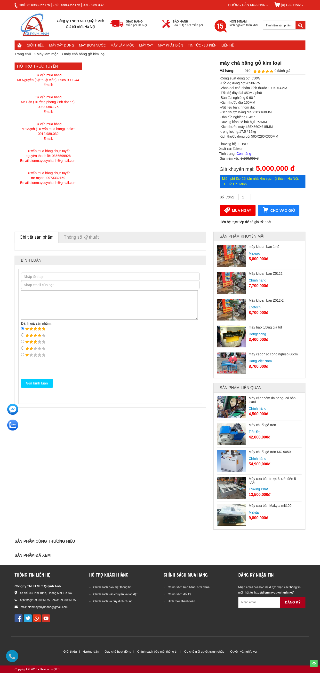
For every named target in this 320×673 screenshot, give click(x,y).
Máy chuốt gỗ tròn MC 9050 (270, 452)
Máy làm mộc (122, 45)
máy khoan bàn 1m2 (264, 247)
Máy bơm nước (92, 45)
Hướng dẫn (91, 651)
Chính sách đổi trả (180, 594)
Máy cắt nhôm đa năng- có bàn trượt (272, 400)
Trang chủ (23, 54)
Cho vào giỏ (278, 210)
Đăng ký (293, 602)
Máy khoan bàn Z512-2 (266, 300)
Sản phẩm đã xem (33, 555)
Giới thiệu (35, 45)
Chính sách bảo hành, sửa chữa (188, 587)
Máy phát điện (170, 45)
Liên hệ (227, 45)
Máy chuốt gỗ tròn (262, 425)
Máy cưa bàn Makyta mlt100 (270, 506)
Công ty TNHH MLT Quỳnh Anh (38, 586)
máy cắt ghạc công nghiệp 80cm (273, 354)
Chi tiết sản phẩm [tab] (37, 237)
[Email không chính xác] (259, 602)
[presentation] (58, 368)
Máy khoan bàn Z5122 (265, 273)
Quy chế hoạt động (117, 651)
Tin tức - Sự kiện (202, 45)
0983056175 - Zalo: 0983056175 (54, 600)
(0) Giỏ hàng (288, 4)
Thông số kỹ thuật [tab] (81, 237)
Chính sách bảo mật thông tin (112, 587)
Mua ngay (237, 210)
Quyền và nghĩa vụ (243, 651)
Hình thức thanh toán (181, 601)
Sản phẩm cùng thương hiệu (45, 541)
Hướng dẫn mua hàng (248, 5)
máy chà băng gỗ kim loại (84, 54)
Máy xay (146, 45)
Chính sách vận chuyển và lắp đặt (115, 594)
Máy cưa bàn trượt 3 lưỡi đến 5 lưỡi (272, 480)
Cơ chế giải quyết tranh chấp (204, 651)
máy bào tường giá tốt (265, 327)
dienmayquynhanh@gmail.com (48, 607)
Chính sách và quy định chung (113, 601)
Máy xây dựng (61, 45)
